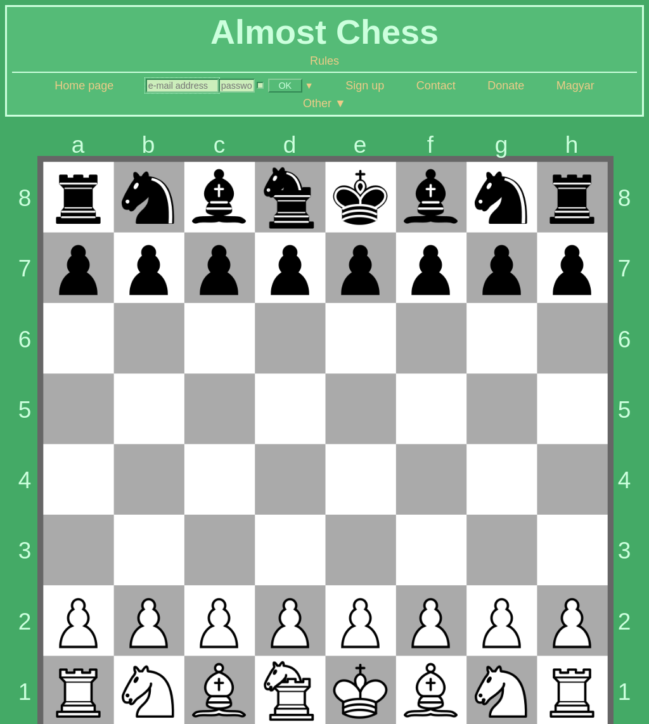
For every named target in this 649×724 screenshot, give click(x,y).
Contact (436, 85)
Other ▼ (324, 103)
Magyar (575, 85)
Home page (84, 85)
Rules (324, 61)
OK (285, 86)
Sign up (364, 85)
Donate (505, 85)
